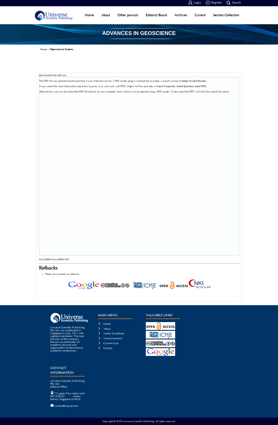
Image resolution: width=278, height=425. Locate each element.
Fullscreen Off (60, 259)
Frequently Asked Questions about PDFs (185, 86)
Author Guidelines (111, 333)
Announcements (110, 338)
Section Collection (226, 15)
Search (233, 3)
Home (89, 15)
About (105, 15)
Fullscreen (45, 259)
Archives (181, 15)
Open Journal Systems (61, 49)
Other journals (128, 15)
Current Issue (108, 343)
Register (214, 3)
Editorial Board (156, 15)
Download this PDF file (52, 75)
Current (200, 15)
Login (194, 3)
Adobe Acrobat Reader (193, 81)
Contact (105, 348)
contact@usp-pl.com (66, 406)
